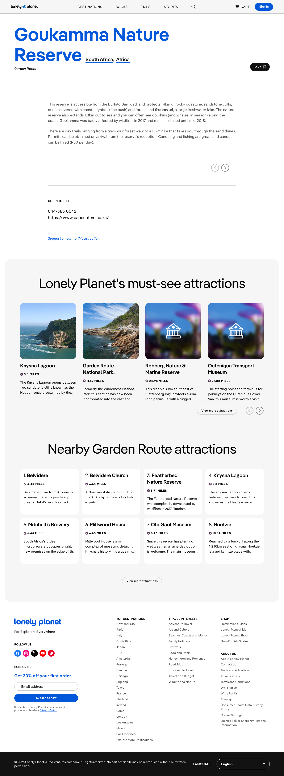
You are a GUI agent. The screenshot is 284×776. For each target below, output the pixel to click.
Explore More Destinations (134, 740)
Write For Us (229, 693)
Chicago (122, 676)
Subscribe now (46, 698)
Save (259, 68)
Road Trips (176, 664)
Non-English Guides (234, 641)
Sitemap (226, 699)
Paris (119, 629)
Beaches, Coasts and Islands (188, 635)
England (122, 682)
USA (119, 653)
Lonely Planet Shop (234, 635)
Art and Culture (179, 629)
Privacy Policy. (48, 710)
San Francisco (126, 734)
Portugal (122, 664)
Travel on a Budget (181, 676)
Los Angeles (124, 722)
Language (202, 764)
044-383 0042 (62, 211)
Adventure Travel (180, 624)
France (121, 693)
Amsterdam (124, 658)
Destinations (90, 7)
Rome (120, 711)
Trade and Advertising (236, 670)
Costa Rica (123, 641)
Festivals (175, 647)
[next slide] (225, 168)
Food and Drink (179, 653)
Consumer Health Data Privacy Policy (242, 707)
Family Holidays (179, 641)
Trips (145, 7)
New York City (125, 624)
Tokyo (120, 687)
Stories (171, 7)
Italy (119, 635)
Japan (120, 647)
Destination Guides (234, 624)
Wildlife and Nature (182, 682)
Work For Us (229, 688)
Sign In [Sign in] (264, 6)
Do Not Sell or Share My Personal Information (244, 723)
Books (122, 7)
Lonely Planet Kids (233, 629)
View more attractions (217, 410)
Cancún (121, 670)
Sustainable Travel (181, 670)
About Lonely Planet (235, 659)
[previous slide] (215, 168)
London (121, 716)
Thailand (122, 699)
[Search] (193, 7)
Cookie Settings (231, 715)
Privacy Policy (230, 676)
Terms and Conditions (235, 682)
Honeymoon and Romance (187, 658)
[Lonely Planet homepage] (24, 6)
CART (242, 7)
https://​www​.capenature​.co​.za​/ (78, 217)
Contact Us (228, 664)
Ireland (121, 705)
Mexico (121, 728)
